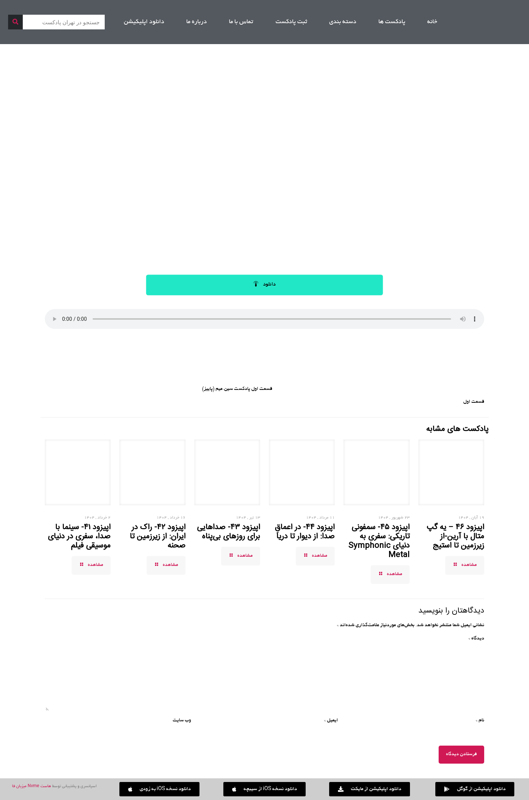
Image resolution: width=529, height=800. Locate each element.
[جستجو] (15, 22)
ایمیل (331, 720)
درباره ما (196, 22)
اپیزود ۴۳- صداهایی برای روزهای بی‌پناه (228, 532)
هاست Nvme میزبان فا (31, 786)
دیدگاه (476, 638)
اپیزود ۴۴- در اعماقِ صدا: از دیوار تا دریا (305, 532)
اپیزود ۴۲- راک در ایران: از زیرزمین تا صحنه (158, 536)
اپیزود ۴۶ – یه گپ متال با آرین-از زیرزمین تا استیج (455, 536)
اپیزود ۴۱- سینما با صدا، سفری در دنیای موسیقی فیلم (79, 536)
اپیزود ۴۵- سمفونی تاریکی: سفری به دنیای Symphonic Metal (379, 541)
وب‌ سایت (182, 720)
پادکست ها (391, 22)
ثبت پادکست (291, 22)
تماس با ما (241, 22)
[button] (159, 789)
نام (480, 720)
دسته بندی (342, 22)
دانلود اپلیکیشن (144, 22)
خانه (432, 22)
